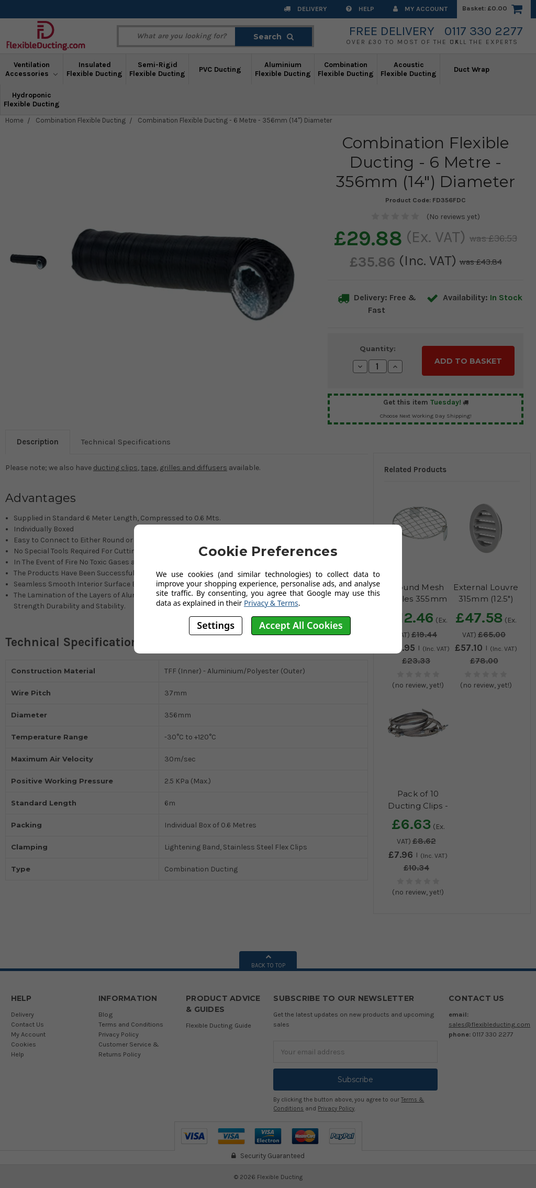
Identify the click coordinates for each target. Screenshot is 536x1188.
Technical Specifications (126, 439)
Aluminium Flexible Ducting (283, 69)
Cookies (23, 1042)
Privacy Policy (118, 1032)
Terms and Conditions (130, 1022)
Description (38, 439)
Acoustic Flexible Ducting (409, 69)
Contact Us (27, 1022)
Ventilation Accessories (31, 69)
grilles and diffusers (193, 465)
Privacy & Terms (271, 603)
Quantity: (378, 348)
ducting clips (115, 465)
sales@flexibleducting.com (489, 1022)
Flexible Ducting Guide (218, 1023)
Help (360, 9)
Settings (215, 625)
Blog (105, 1012)
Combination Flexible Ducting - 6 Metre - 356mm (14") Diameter (235, 120)
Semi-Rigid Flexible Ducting (157, 69)
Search (273, 36)
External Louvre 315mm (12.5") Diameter (485, 596)
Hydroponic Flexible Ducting (32, 99)
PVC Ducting (220, 69)
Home (14, 120)
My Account (420, 9)
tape (149, 465)
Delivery (305, 9)
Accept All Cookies (301, 625)
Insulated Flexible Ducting (94, 69)
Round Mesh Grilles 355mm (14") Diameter (418, 596)
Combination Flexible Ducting (346, 69)
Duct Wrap (471, 69)
